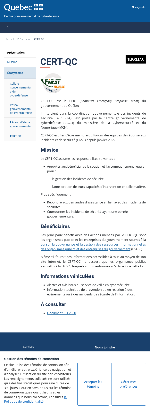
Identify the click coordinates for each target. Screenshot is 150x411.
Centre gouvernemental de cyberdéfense (31, 16)
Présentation (24, 39)
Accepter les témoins (93, 384)
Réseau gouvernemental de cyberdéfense (21, 109)
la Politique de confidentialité (35, 399)
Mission (12, 62)
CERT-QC (39, 39)
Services (28, 346)
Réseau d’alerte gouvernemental (20, 124)
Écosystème (15, 73)
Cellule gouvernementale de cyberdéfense (20, 89)
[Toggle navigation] (7, 28)
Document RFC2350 (61, 313)
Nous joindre (139, 7)
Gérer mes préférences (129, 384)
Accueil (10, 39)
